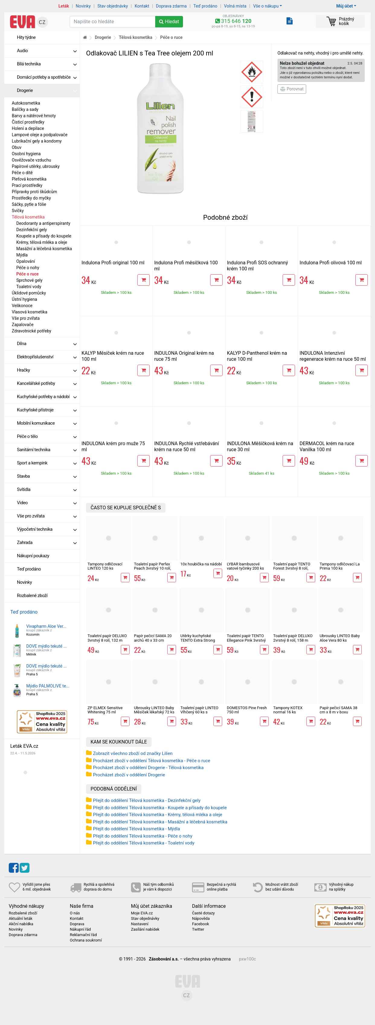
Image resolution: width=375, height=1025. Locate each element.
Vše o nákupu (265, 6)
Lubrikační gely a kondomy (37, 141)
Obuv (16, 147)
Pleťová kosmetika (29, 179)
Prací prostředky (27, 185)
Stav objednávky (113, 6)
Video (47, 502)
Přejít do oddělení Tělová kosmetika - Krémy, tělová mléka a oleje (157, 814)
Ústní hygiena (24, 299)
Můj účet (344, 6)
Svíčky (18, 210)
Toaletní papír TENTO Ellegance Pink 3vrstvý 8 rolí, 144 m (246, 640)
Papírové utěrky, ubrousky (35, 166)
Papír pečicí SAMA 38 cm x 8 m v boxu (338, 710)
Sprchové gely (29, 280)
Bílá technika (47, 64)
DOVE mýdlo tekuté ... (46, 646)
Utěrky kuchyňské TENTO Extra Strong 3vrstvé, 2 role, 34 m (198, 640)
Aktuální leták (20, 919)
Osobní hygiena (26, 153)
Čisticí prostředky (28, 122)
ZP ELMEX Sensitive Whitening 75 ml (105, 710)
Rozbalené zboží (32, 595)
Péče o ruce (27, 274)
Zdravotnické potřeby (31, 331)
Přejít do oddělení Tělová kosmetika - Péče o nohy (142, 836)
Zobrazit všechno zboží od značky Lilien (132, 753)
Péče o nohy (27, 267)
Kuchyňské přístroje (47, 409)
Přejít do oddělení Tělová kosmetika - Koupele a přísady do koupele (160, 807)
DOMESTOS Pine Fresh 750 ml (247, 710)
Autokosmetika (26, 103)
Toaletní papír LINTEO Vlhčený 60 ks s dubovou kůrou (200, 712)
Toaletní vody (28, 286)
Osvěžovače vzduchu (31, 160)
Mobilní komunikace (47, 423)
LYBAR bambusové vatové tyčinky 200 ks (245, 566)
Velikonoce (22, 305)
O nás (75, 913)
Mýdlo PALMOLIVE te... (47, 686)
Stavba (47, 476)
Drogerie (47, 90)
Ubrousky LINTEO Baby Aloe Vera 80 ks (340, 638)
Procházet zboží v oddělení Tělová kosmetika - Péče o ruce (151, 760)
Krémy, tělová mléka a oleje (41, 242)
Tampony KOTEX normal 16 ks (288, 710)
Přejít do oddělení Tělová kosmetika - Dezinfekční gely (146, 800)
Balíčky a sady (25, 109)
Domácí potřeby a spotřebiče (47, 77)
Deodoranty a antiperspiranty (43, 223)
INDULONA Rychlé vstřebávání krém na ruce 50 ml (186, 446)
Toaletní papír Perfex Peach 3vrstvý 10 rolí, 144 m (152, 568)
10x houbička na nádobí (201, 564)
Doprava (77, 924)
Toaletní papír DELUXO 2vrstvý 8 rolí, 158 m (292, 638)
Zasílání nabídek (145, 929)
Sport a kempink (47, 463)
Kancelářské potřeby (47, 383)
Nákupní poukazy (33, 555)
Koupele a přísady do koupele (43, 236)
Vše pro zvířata (26, 318)
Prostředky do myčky (31, 198)
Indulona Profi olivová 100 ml (331, 263)
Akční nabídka (21, 924)
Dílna (47, 343)
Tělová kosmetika (28, 217)
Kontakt (142, 6)
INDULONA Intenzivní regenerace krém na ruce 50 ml (333, 356)
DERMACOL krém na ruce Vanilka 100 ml (327, 446)
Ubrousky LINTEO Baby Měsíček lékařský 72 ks (154, 710)
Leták (64, 6)
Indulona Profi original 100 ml (113, 263)
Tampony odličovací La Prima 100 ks (340, 566)
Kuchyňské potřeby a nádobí (47, 396)
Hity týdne (26, 37)
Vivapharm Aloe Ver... (46, 626)
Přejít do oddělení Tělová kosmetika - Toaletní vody (143, 843)
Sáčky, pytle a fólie (29, 204)
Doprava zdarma (171, 6)
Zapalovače (23, 324)
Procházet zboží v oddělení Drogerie (129, 775)
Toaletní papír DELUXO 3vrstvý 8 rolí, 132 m (107, 638)
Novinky (83, 6)
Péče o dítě (22, 172)
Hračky (47, 370)
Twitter (198, 929)
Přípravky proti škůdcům (34, 191)
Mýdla (22, 255)
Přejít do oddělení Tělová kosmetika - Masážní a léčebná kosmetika (160, 822)
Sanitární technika (47, 449)
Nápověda (201, 919)
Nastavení (140, 924)
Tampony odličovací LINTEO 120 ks (105, 566)
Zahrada (47, 542)
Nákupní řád (80, 929)
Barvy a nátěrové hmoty (34, 115)
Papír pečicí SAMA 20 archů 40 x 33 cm (153, 638)
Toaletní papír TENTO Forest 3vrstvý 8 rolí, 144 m (291, 568)
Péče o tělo (47, 436)
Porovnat (291, 88)
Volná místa (235, 6)
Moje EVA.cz (142, 913)
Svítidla (47, 489)
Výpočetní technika (47, 529)
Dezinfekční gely (31, 229)
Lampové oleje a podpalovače (39, 134)
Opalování (25, 261)
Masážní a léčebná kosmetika (44, 248)
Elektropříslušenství (47, 356)
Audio (47, 50)
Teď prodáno (205, 6)
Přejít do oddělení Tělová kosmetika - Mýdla (136, 829)
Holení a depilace (28, 128)
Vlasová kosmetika (29, 312)
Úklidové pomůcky (29, 293)
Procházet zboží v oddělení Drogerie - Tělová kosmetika (148, 767)
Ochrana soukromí (86, 940)
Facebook (200, 924)
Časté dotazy (203, 913)
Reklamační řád (83, 935)
